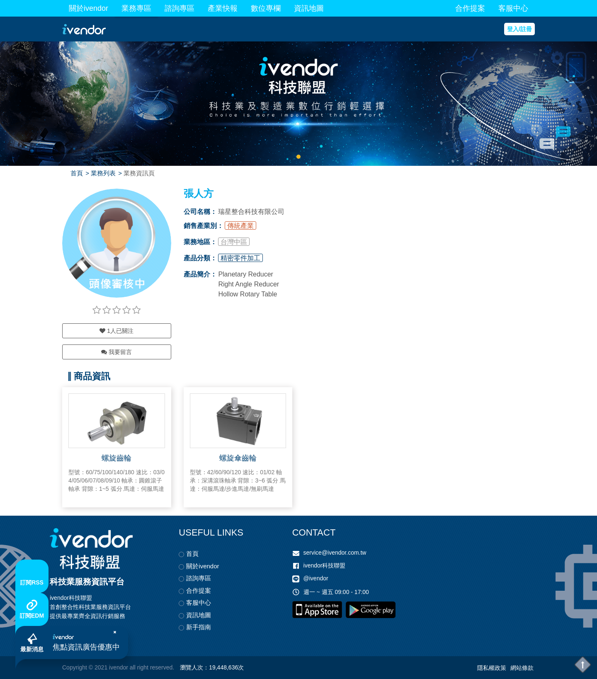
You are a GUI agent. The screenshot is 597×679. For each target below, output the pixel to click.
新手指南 (198, 626)
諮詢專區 (179, 8)
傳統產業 (240, 225)
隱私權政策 (491, 668)
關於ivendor (88, 8)
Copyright (74, 667)
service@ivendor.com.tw (334, 552)
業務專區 (136, 8)
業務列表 (103, 173)
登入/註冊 (519, 29)
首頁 (76, 173)
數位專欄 (266, 8)
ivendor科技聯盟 (324, 565)
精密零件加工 (240, 258)
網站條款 (522, 668)
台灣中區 (234, 241)
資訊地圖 (309, 8)
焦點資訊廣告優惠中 (86, 647)
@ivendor (315, 578)
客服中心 (513, 8)
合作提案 (470, 8)
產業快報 (223, 8)
